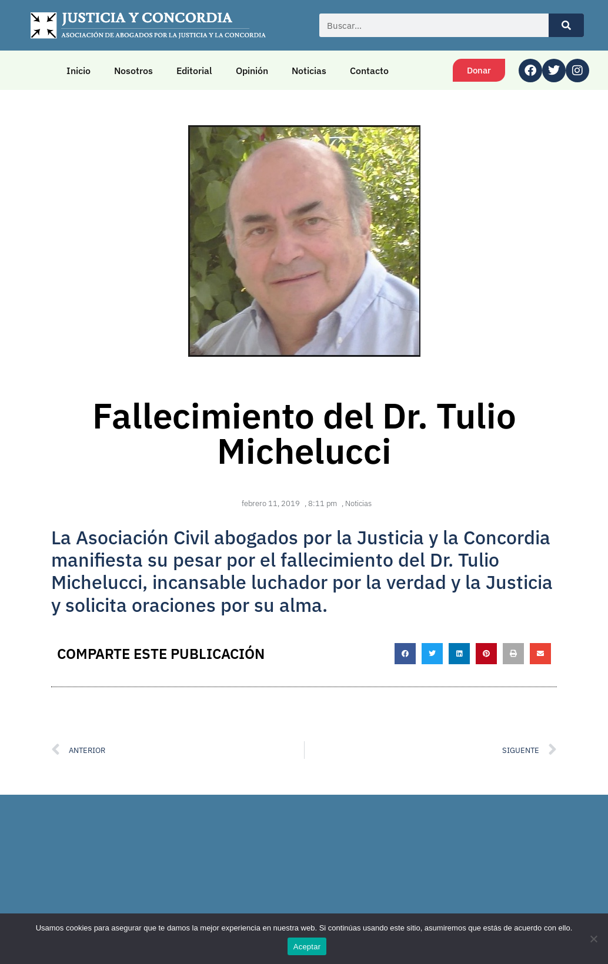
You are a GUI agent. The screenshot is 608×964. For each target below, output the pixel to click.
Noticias (309, 70)
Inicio (78, 70)
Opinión (252, 70)
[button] (405, 653)
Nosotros (133, 70)
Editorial (194, 70)
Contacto (369, 70)
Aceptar (307, 946)
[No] (593, 939)
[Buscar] (566, 25)
